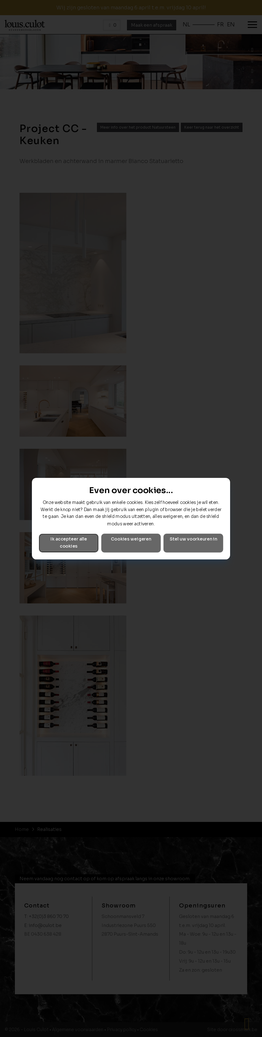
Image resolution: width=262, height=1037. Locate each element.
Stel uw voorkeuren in (193, 539)
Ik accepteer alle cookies (68, 542)
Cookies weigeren (131, 539)
